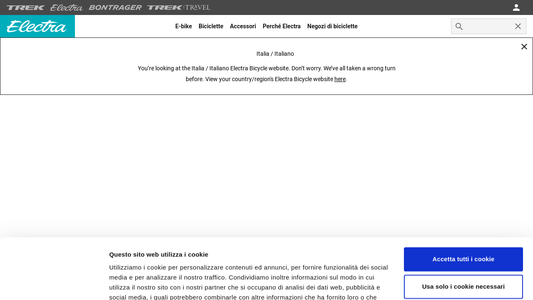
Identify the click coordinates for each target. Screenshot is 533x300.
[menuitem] (183, 26)
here (340, 79)
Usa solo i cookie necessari (463, 229)
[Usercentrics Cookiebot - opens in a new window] (53, 284)
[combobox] (488, 26)
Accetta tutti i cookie (464, 202)
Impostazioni (128, 283)
